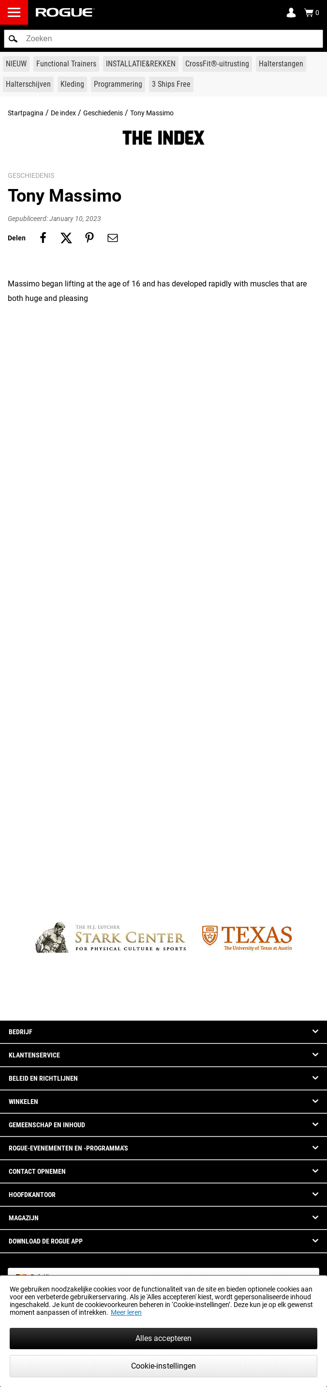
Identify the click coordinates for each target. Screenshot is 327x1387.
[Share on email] (113, 238)
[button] (13, 39)
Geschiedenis (103, 113)
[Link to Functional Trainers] (66, 64)
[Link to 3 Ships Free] (171, 84)
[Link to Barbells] (281, 64)
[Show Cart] (311, 12)
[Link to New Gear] (16, 64)
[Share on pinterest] (89, 238)
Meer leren (126, 1312)
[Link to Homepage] (65, 12)
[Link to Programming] (118, 84)
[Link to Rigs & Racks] (140, 64)
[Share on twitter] (66, 238)
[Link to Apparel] (72, 84)
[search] (163, 39)
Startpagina (26, 113)
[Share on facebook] (43, 238)
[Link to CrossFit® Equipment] (217, 64)
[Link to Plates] (28, 84)
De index (63, 113)
